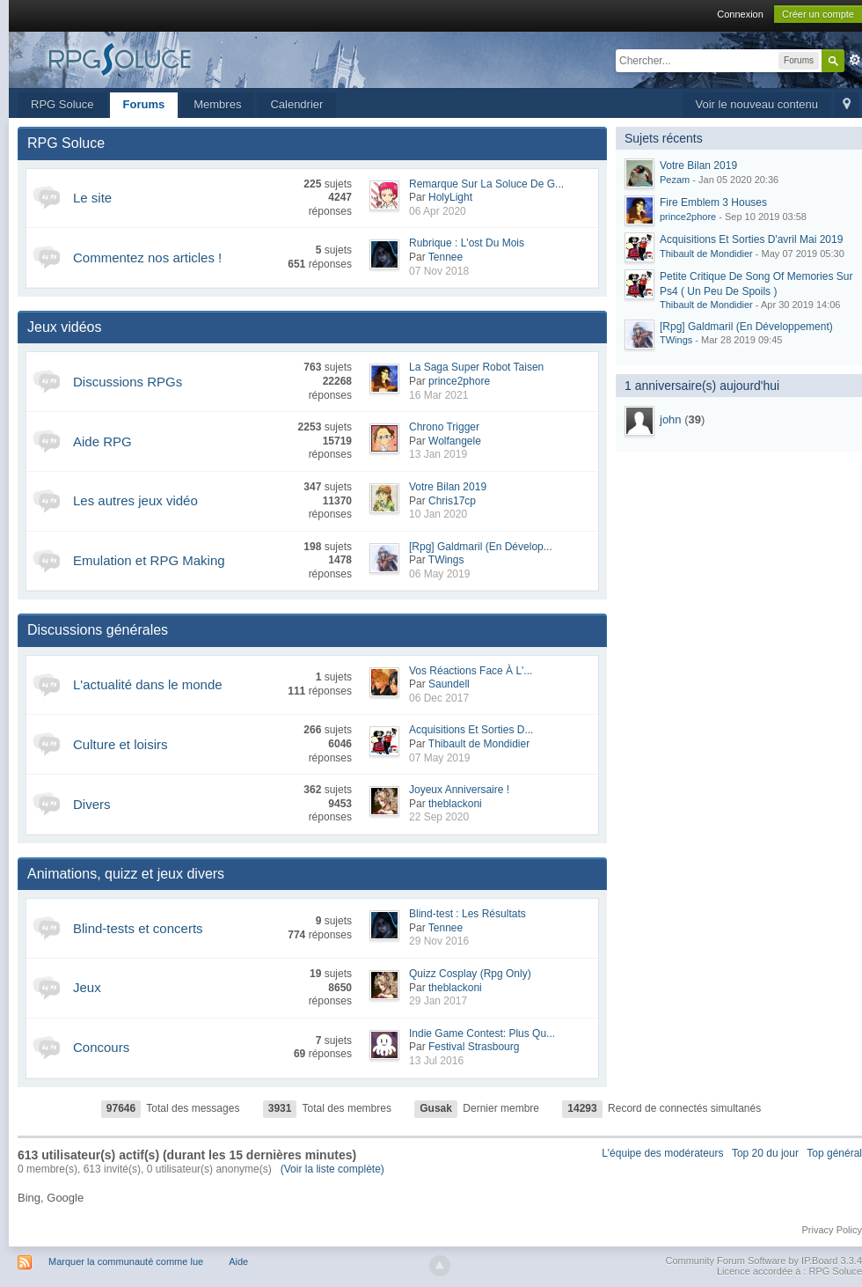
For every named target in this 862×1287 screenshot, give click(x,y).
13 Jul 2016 (436, 1061)
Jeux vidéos (64, 327)
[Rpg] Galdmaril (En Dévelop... (480, 547)
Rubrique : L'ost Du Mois (466, 243)
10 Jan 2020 (438, 514)
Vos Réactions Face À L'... (470, 671)
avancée (855, 60)
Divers (92, 804)
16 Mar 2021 (438, 395)
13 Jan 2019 (438, 454)
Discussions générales (97, 629)
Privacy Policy (832, 1229)
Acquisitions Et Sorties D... (471, 730)
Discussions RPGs (127, 381)
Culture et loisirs (120, 744)
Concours (101, 1047)
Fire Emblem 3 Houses (713, 202)
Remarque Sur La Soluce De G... (486, 184)
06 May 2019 (439, 574)
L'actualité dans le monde (148, 684)
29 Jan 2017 (438, 1001)
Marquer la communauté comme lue (125, 1261)
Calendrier (296, 104)
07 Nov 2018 (439, 271)
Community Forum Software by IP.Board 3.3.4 (763, 1260)
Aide (238, 1261)
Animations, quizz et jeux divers (125, 873)
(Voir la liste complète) (332, 1169)
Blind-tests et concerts (138, 928)
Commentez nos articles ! (147, 257)
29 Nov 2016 (439, 941)
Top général (834, 1153)
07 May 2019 (439, 758)
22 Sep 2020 (439, 817)
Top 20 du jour (765, 1153)
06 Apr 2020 (437, 211)
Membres (217, 104)
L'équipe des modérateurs (662, 1153)
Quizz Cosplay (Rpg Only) (470, 973)
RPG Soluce (62, 104)
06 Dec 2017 (439, 698)
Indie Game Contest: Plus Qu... (482, 1033)
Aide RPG (102, 441)
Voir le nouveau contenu (757, 104)
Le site (92, 197)
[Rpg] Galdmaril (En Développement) (746, 326)
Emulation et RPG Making (149, 560)
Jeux (87, 987)
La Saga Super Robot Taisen (476, 367)
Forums (144, 104)
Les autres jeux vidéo (135, 500)
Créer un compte (818, 14)
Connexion (740, 14)
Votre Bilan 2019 (447, 487)
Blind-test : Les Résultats (467, 914)
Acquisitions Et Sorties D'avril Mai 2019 (751, 239)
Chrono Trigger (444, 427)
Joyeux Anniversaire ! (459, 789)
